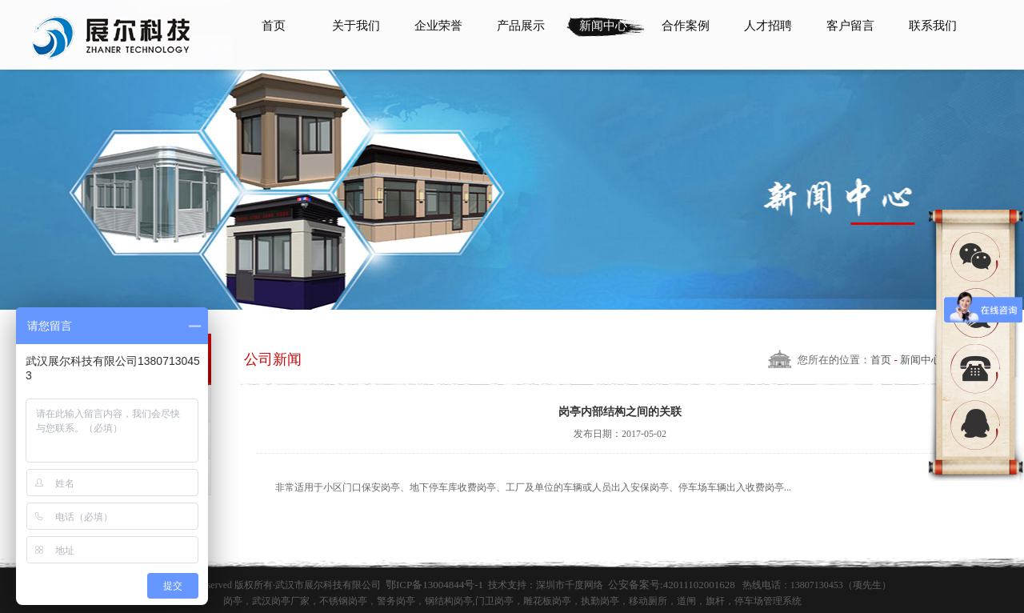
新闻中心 (603, 25)
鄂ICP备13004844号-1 (434, 585)
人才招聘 (768, 25)
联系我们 (933, 25)
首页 (274, 25)
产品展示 (521, 25)
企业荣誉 (438, 25)
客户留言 (850, 25)
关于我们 (356, 25)
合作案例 (686, 25)
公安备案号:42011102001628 (671, 585)
